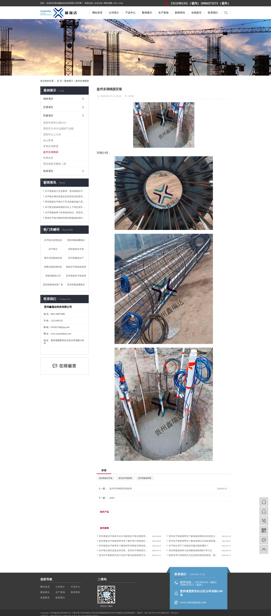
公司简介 (114, 12)
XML (121, 3)
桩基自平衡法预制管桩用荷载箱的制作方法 (65, 218)
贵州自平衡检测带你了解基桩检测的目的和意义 (192, 536)
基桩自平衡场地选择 (76, 267)
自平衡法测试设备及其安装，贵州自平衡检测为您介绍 (125, 550)
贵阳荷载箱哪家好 (76, 240)
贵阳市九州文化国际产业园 (58, 128)
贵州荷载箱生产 (76, 258)
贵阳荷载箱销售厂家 (53, 284)
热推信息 (89, 3)
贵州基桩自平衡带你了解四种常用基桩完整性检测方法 (125, 546)
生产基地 (163, 12)
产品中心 (130, 12)
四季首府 (48, 158)
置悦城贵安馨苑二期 (54, 163)
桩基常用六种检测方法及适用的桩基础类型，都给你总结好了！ (200, 555)
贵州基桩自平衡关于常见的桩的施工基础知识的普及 (65, 202)
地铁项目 (48, 98)
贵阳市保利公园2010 (54, 122)
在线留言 (196, 12)
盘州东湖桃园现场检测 (120, 488)
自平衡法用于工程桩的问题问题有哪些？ (189, 546)
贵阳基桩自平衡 (76, 249)
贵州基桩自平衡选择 (76, 276)
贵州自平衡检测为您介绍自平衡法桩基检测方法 (122, 555)
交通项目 (48, 107)
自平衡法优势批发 (53, 240)
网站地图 (108, 3)
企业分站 (98, 3)
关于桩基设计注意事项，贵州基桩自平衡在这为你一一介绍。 (65, 191)
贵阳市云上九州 (52, 134)
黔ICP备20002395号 (153, 613)
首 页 (59, 81)
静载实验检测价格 (53, 267)
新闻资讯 (180, 12)
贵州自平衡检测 (125, 478)
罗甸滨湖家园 (50, 146)
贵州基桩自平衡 (105, 478)
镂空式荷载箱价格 (53, 258)
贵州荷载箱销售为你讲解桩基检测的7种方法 (190, 550)
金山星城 (48, 140)
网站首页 (97, 12)
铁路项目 (48, 171)
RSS (115, 3)
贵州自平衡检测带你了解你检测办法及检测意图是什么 (195, 541)
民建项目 (48, 115)
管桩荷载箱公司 (53, 276)
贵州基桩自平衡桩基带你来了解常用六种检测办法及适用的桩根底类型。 (130, 541)
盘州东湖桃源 (82, 81)
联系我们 (213, 12)
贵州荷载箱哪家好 (76, 284)
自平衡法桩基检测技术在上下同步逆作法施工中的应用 (65, 207)
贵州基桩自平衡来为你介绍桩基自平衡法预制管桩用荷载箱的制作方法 (130, 536)
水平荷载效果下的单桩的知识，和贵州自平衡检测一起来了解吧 (65, 212)
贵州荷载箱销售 (144, 478)
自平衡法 (53, 249)
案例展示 (147, 12)
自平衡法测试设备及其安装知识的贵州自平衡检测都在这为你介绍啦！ (65, 196)
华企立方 (174, 613)
